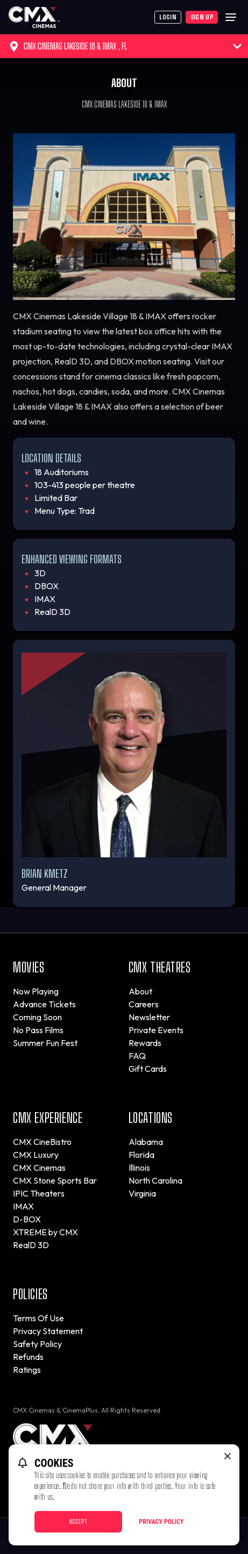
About (140, 991)
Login (167, 17)
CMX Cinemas (39, 1167)
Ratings (27, 1369)
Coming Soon (37, 1017)
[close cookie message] (227, 1456)
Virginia (142, 1193)
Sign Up (201, 17)
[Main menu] (230, 17)
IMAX (23, 1206)
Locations (151, 1118)
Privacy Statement (48, 1331)
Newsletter (149, 1017)
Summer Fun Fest (45, 1042)
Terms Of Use (38, 1318)
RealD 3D (31, 1245)
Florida (141, 1154)
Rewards (145, 1042)
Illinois (139, 1167)
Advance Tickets (44, 1004)
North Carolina (155, 1180)
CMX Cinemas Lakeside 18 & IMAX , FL (125, 46)
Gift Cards (148, 1068)
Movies (29, 967)
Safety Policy (37, 1343)
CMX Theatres (160, 967)
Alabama (146, 1141)
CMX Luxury (36, 1154)
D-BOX (27, 1219)
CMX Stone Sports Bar (55, 1180)
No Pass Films (38, 1030)
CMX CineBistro (42, 1141)
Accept (78, 1521)
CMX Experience (47, 1118)
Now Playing (36, 991)
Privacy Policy (161, 1522)
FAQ (137, 1055)
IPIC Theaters (39, 1193)
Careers (144, 1004)
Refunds (28, 1356)
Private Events (156, 1030)
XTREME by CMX (45, 1232)
